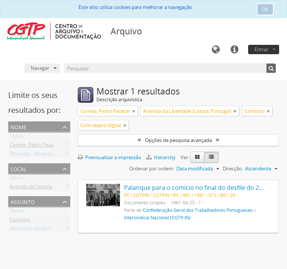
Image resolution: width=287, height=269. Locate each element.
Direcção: (233, 168)
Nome (18, 126)
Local (18, 168)
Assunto (22, 201)
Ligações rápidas (234, 49)
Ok (265, 9)
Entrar (261, 49)
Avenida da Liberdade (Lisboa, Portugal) (54, 188)
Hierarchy (161, 157)
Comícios (20, 220)
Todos (17, 137)
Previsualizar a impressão (109, 157)
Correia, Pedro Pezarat (34, 146)
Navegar (40, 68)
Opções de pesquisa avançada (178, 140)
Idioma (215, 49)
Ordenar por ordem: (151, 168)
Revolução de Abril (30, 229)
